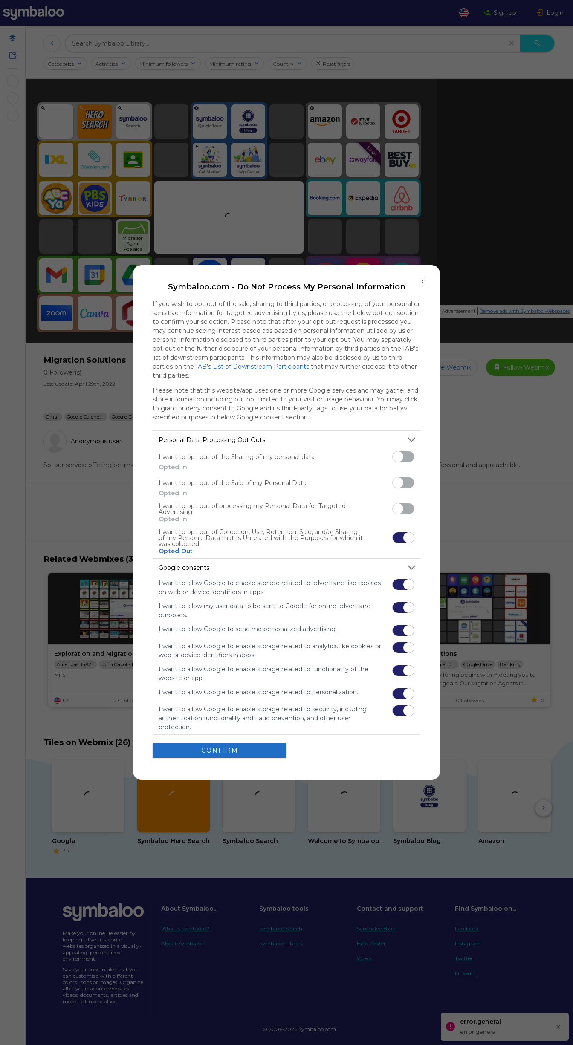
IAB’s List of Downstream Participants (252, 366)
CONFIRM (219, 750)
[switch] (403, 456)
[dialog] (286, 522)
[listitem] (286, 439)
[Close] (423, 282)
